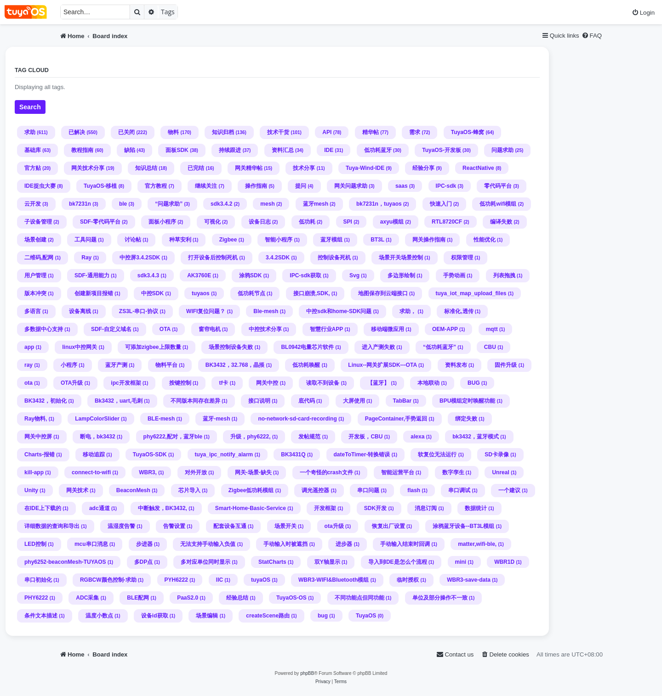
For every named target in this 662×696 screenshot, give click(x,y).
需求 (414, 132)
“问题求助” (169, 204)
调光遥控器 (315, 490)
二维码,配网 (38, 257)
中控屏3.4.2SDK (140, 257)
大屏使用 (354, 401)
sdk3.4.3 (148, 275)
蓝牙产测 (116, 365)
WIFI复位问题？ (205, 311)
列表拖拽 (504, 275)
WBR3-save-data (469, 580)
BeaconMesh (133, 490)
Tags (168, 11)
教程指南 (82, 150)
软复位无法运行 (437, 454)
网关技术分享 (87, 168)
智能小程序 (278, 239)
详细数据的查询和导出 (52, 526)
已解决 (76, 132)
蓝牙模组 (331, 239)
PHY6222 (36, 598)
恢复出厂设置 (388, 526)
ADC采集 (87, 598)
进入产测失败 (378, 347)
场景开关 (285, 526)
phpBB (307, 673)
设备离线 (80, 311)
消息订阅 (426, 508)
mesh (267, 204)
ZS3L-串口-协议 (138, 311)
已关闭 (126, 132)
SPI (347, 222)
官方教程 (156, 186)
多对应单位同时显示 (205, 562)
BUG (474, 383)
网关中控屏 (38, 436)
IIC (219, 580)
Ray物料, (35, 418)
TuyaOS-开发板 (441, 150)
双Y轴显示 (327, 562)
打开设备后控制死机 (213, 257)
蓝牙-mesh (216, 418)
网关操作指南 (428, 239)
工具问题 (85, 239)
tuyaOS (260, 580)
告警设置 (174, 526)
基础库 (32, 150)
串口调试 (459, 490)
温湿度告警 (121, 526)
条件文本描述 (40, 615)
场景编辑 (207, 615)
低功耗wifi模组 (497, 204)
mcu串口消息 (91, 544)
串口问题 (368, 490)
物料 (173, 132)
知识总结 (146, 168)
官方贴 (32, 168)
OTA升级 (72, 383)
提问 (300, 186)
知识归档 (223, 132)
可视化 (212, 222)
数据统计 (476, 508)
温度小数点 (99, 615)
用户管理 (35, 275)
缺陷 (129, 150)
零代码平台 (498, 186)
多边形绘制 (401, 275)
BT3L (377, 239)
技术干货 (278, 132)
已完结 (196, 168)
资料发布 (456, 365)
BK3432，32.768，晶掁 (235, 365)
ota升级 (334, 526)
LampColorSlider (97, 418)
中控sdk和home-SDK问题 (338, 311)
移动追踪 (94, 454)
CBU (490, 347)
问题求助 (502, 150)
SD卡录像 (497, 454)
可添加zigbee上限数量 (153, 347)
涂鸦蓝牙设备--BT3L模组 (463, 526)
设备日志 (260, 222)
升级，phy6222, (250, 436)
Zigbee (228, 239)
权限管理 (462, 257)
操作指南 (256, 186)
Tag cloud (32, 70)
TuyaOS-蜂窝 (467, 132)
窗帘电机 (210, 329)
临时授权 (408, 580)
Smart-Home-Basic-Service (250, 508)
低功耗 (307, 222)
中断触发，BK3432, (162, 508)
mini (461, 562)
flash (413, 490)
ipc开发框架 (126, 383)
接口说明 (259, 401)
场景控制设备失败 (231, 347)
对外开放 (196, 472)
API (326, 132)
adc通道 (99, 508)
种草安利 (180, 239)
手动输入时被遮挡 (285, 544)
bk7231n (80, 204)
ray (28, 365)
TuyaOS (366, 615)
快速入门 (441, 204)
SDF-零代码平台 (100, 222)
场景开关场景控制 (401, 257)
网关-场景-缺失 (253, 472)
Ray (86, 257)
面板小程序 (162, 222)
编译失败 (501, 222)
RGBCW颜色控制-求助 (108, 580)
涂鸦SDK (250, 275)
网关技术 (77, 490)
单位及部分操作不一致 (440, 598)
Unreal (500, 472)
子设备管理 (38, 222)
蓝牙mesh (315, 204)
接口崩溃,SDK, (311, 293)
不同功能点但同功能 (359, 598)
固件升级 (506, 365)
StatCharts (272, 562)
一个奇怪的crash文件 (326, 472)
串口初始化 (38, 580)
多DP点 (143, 562)
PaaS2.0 (187, 598)
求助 (29, 132)
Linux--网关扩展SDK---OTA (382, 365)
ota (28, 383)
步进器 (144, 544)
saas (401, 186)
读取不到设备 (322, 383)
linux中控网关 (79, 347)
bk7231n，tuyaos (379, 204)
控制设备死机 (334, 257)
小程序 (69, 365)
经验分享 (423, 168)
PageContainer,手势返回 (396, 418)
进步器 (344, 544)
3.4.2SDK (278, 257)
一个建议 (509, 490)
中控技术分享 (265, 329)
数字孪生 (453, 472)
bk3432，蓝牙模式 (475, 436)
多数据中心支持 (43, 329)
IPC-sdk (446, 186)
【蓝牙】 (378, 383)
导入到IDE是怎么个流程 (397, 562)
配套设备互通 (229, 526)
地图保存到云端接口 (383, 293)
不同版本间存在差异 (195, 401)
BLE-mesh (161, 418)
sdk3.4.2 (221, 204)
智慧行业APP (326, 329)
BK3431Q (293, 454)
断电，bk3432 (97, 436)
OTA (165, 329)
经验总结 (237, 598)
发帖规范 (309, 436)
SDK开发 (375, 508)
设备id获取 (154, 615)
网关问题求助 (350, 186)
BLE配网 (138, 598)
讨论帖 (133, 239)
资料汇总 (283, 150)
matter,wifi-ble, (477, 544)
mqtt (492, 329)
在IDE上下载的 (42, 508)
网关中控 (267, 383)
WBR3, (148, 472)
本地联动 (428, 383)
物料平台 (166, 365)
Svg (354, 275)
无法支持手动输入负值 (207, 544)
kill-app (34, 472)
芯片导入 (189, 490)
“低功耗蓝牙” (439, 347)
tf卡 (223, 383)
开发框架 (325, 508)
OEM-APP (445, 329)
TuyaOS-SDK (150, 454)
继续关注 (206, 186)
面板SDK (177, 150)
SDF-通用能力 (91, 275)
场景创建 (35, 239)
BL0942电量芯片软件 (307, 347)
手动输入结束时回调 (405, 544)
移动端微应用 (387, 329)
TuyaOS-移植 (100, 186)
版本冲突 (35, 293)
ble (123, 204)
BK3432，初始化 (45, 401)
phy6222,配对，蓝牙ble (173, 436)
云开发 (32, 204)
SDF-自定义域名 (111, 329)
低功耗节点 (251, 293)
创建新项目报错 (93, 293)
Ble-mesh (265, 311)
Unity (31, 490)
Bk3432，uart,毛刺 (119, 401)
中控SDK (152, 293)
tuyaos (201, 293)
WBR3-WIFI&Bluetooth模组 (333, 580)
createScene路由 (268, 615)
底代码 (306, 401)
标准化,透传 (458, 311)
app (29, 347)
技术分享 (304, 168)
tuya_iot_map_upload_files (471, 293)
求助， (407, 311)
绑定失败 (466, 418)
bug (323, 615)
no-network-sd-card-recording (297, 418)
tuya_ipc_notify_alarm (224, 454)
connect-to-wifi (91, 472)
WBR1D (504, 562)
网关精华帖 (249, 168)
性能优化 (485, 239)
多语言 (32, 311)
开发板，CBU (365, 436)
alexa (417, 436)
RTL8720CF (447, 222)
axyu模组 (392, 222)
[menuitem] (643, 12)
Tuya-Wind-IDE (365, 168)
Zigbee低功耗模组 (251, 490)
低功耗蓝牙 (378, 150)
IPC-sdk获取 (305, 275)
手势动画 (454, 275)
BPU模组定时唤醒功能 (467, 401)
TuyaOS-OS (291, 598)
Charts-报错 (39, 454)
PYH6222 (176, 580)
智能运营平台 (397, 472)
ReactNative (478, 168)
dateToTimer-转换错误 (362, 454)
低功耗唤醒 (306, 365)
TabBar (402, 401)
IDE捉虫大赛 (40, 186)
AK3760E (199, 275)
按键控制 (180, 383)
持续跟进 (230, 150)
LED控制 (35, 544)
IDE (328, 150)
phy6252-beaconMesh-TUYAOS (65, 562)
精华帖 (370, 132)
